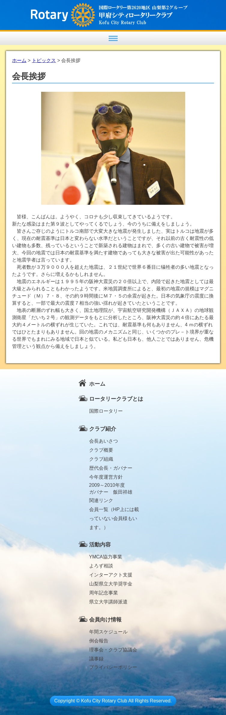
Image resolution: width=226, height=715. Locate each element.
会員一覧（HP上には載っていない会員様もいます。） (114, 510)
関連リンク (101, 500)
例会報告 (98, 640)
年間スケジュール (108, 631)
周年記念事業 (103, 592)
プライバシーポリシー (113, 667)
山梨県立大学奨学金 (110, 583)
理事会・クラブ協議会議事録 (113, 650)
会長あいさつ (103, 441)
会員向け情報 (105, 620)
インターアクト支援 (110, 574)
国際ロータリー (106, 411)
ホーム (97, 384)
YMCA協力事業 (105, 556)
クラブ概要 (101, 450)
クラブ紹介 (102, 429)
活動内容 (100, 545)
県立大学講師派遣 (108, 601)
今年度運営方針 (106, 477)
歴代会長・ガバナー (110, 468)
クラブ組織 (101, 459)
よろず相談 (101, 565)
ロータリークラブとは (116, 399)
